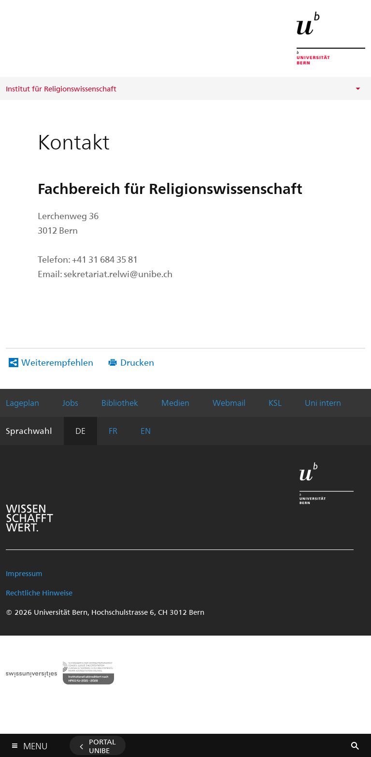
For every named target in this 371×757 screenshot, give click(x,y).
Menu (35, 744)
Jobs (70, 402)
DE (80, 430)
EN (146, 430)
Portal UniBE (102, 746)
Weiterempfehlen (57, 362)
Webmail (229, 402)
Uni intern (323, 402)
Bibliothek (119, 402)
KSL (275, 402)
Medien (175, 402)
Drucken (137, 362)
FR (113, 430)
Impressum (24, 573)
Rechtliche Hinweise (39, 592)
